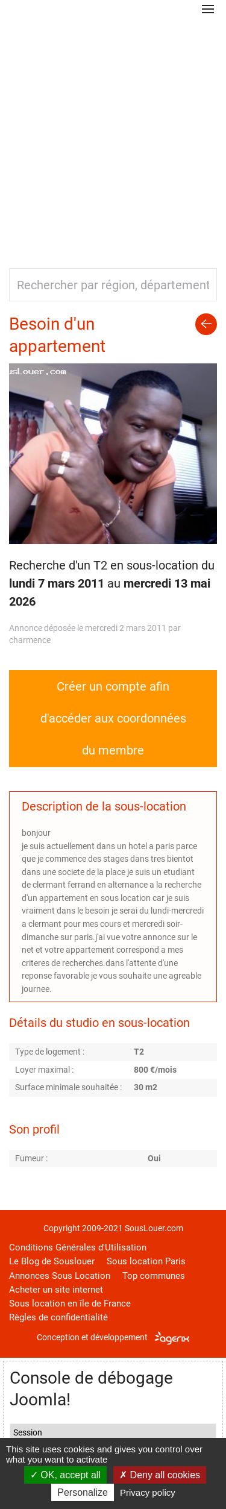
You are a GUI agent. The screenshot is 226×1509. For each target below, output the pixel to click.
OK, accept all (65, 1475)
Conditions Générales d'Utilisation (77, 1247)
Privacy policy (147, 1492)
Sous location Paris (146, 1261)
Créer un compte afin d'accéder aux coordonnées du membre (113, 718)
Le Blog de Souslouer (52, 1261)
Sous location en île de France (70, 1303)
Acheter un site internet (56, 1289)
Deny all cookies (159, 1475)
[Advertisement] (113, 137)
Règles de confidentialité (58, 1317)
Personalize (82, 1492)
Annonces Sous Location (59, 1275)
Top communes (153, 1275)
